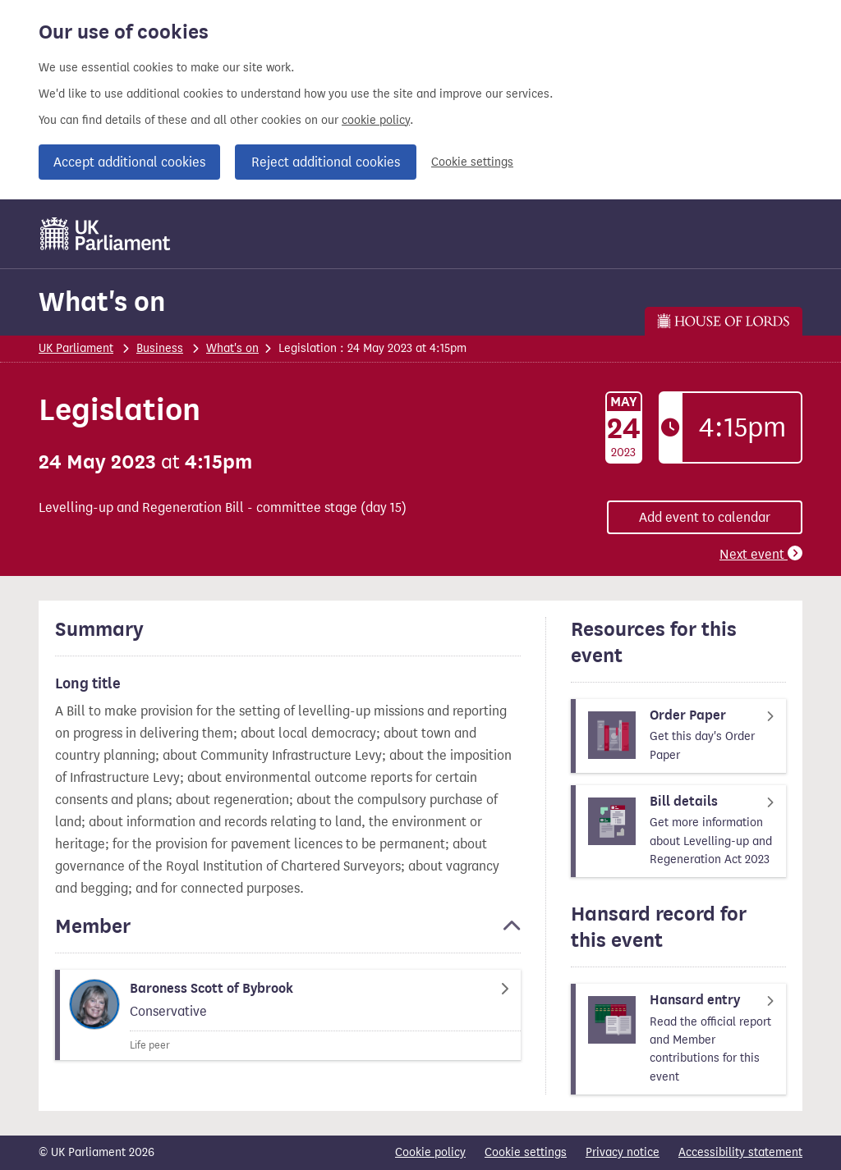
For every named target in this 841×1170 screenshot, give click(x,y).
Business (159, 348)
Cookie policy (430, 1152)
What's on (102, 301)
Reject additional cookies (325, 162)
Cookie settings (472, 162)
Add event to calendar (704, 517)
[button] (288, 933)
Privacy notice (622, 1152)
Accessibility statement (740, 1152)
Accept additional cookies (129, 162)
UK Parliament (76, 348)
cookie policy (376, 120)
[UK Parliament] (105, 234)
